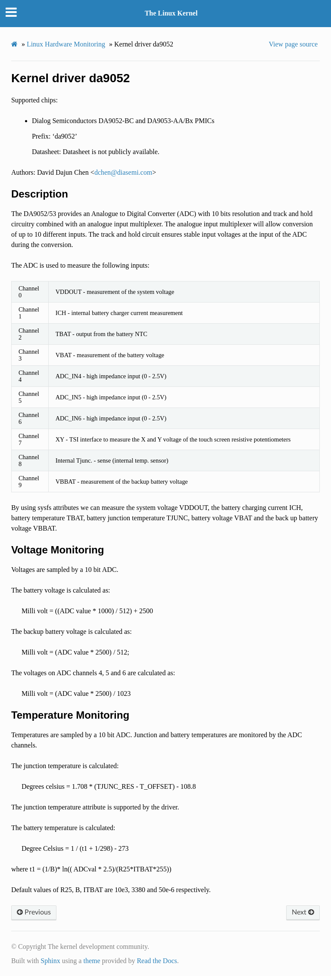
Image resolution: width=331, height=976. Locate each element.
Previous (34, 912)
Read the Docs (157, 960)
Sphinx (50, 960)
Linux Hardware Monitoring (66, 44)
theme (91, 960)
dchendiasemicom (123, 172)
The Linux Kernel (171, 13)
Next (303, 912)
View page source (293, 44)
